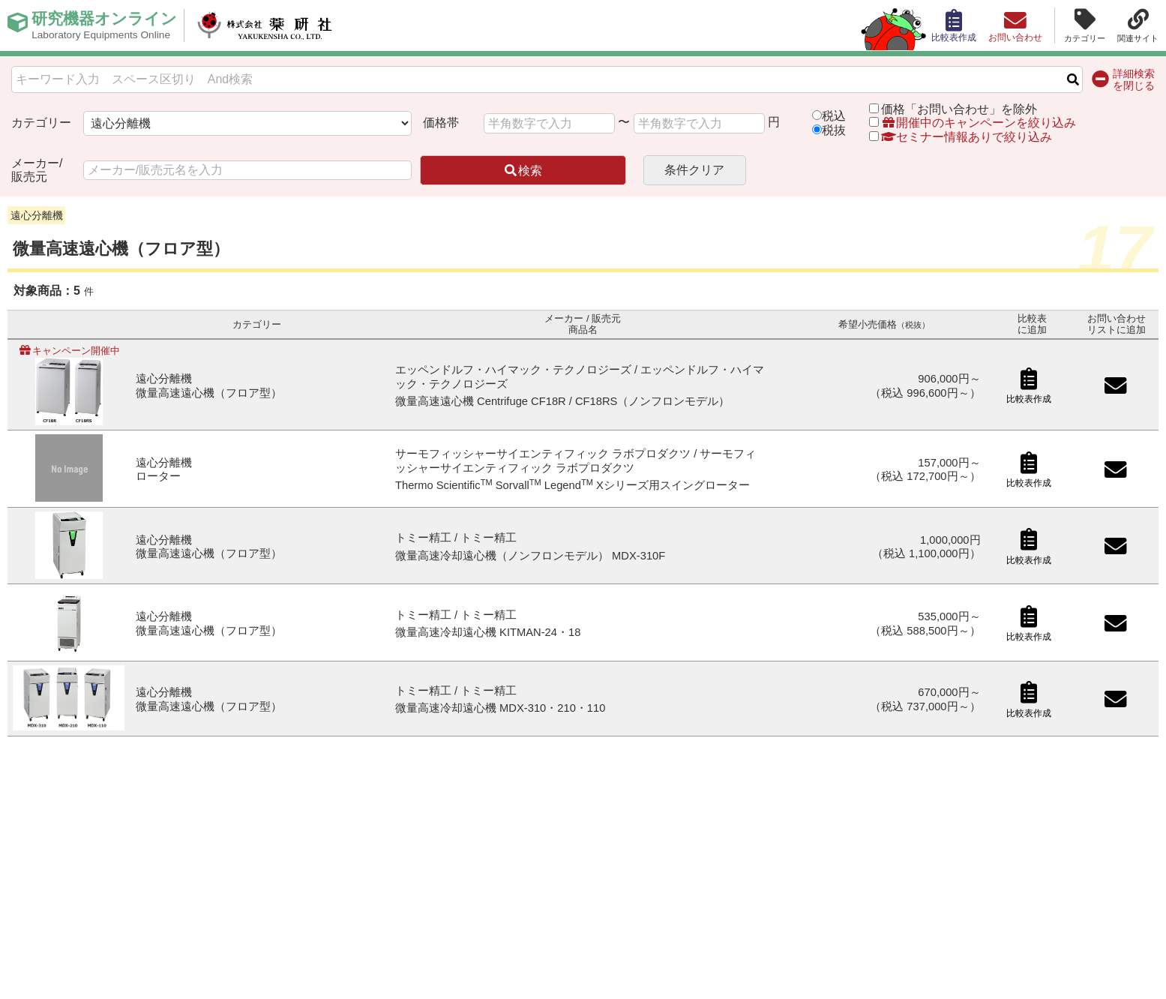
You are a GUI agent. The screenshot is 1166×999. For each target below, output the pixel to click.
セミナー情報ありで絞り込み (960, 136)
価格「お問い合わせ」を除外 (959, 109)
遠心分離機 (36, 215)
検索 (522, 170)
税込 (834, 116)
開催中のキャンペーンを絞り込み (978, 122)
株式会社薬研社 (274, 25)
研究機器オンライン (107, 25)
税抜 (834, 130)
